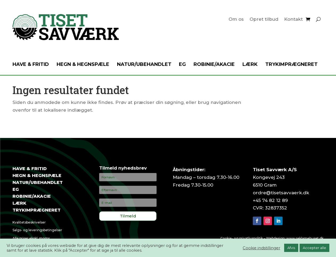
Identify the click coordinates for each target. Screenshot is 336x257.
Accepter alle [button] (314, 248)
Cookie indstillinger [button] (261, 248)
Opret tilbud (264, 19)
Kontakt (293, 19)
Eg (182, 64)
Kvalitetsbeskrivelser (29, 222)
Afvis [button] (291, 248)
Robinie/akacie (214, 64)
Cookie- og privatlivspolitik (241, 238)
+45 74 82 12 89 (270, 200)
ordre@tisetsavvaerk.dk (281, 192)
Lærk (250, 64)
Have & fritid (30, 64)
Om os (236, 19)
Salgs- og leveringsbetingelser (37, 230)
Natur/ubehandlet (144, 64)
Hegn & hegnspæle (83, 64)
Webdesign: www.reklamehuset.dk (295, 238)
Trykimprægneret (291, 64)
